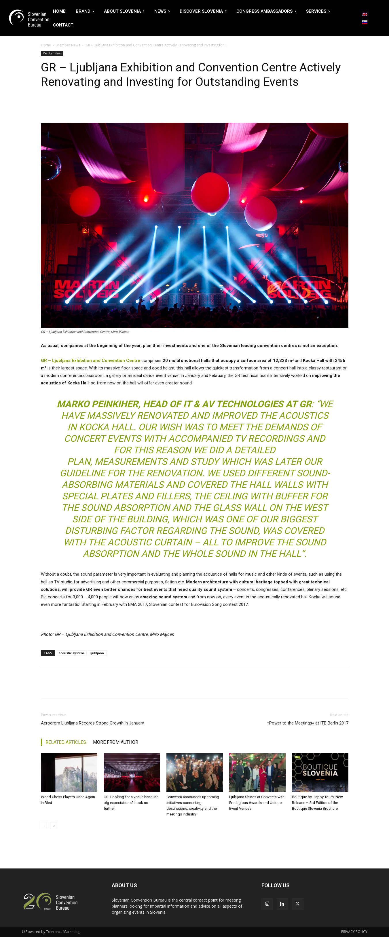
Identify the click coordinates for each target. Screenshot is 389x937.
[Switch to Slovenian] (364, 22)
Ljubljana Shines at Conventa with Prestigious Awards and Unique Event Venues (256, 803)
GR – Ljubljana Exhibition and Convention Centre (90, 360)
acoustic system (71, 653)
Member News (68, 45)
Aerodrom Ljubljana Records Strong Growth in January (92, 723)
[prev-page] (44, 825)
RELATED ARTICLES (65, 742)
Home (46, 45)
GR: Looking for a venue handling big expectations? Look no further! (131, 803)
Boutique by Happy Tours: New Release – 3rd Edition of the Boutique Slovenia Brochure (317, 803)
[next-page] (53, 825)
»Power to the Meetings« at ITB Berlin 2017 (307, 723)
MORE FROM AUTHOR (115, 742)
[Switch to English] (364, 14)
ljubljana (97, 653)
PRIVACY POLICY (354, 931)
